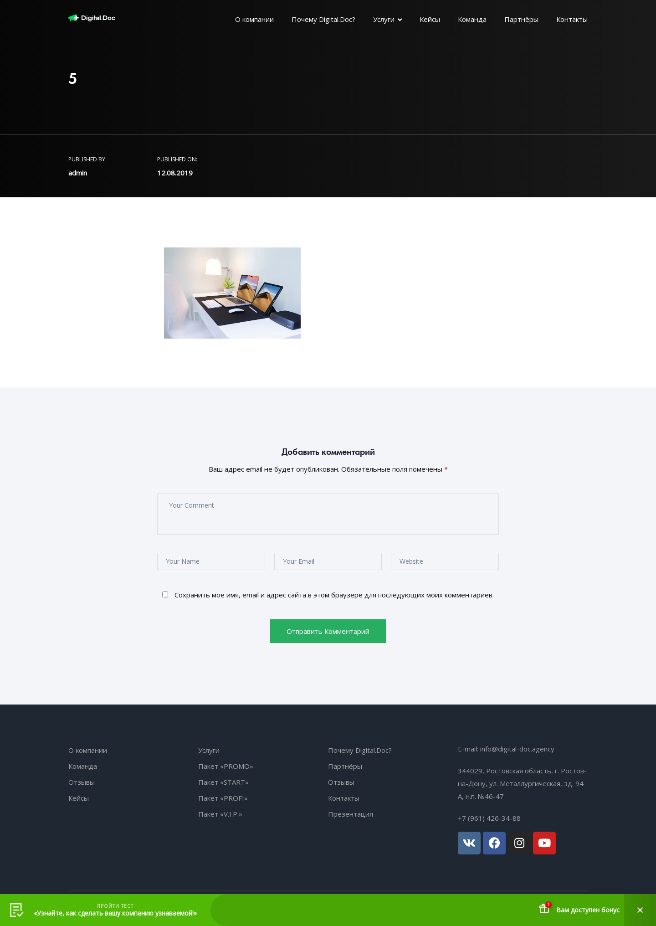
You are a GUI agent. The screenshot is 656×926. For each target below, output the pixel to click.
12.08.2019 (175, 172)
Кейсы (430, 19)
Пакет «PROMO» (225, 766)
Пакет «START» (223, 782)
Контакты (572, 19)
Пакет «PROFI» (223, 798)
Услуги (384, 19)
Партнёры (521, 19)
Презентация (350, 813)
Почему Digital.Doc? (323, 19)
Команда (472, 19)
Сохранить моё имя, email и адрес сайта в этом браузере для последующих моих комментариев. (334, 594)
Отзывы (81, 782)
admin (77, 172)
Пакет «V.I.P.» (220, 813)
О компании (254, 19)
